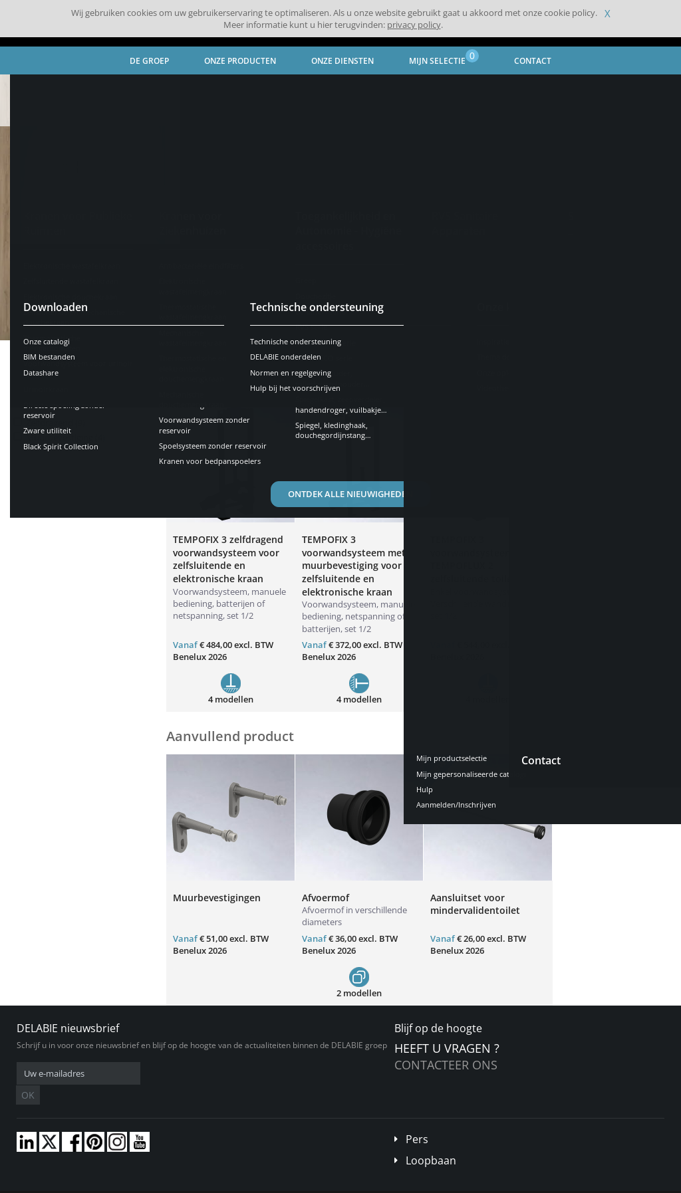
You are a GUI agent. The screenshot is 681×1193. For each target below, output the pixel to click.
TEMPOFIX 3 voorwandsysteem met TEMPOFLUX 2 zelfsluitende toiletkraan (486, 559)
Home (24, 86)
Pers (417, 1119)
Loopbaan (431, 1140)
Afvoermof (325, 897)
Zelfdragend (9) (55, 423)
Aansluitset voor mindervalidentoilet (475, 904)
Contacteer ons (445, 1065)
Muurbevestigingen (217, 897)
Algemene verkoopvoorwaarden (114, 1182)
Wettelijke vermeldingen (221, 1182)
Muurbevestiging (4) (65, 437)
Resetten (127, 380)
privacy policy (414, 25)
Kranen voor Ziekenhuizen (181, 86)
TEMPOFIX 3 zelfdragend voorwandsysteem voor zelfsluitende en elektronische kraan (228, 559)
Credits (287, 1182)
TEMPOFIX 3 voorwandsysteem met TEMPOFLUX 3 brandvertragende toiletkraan (611, 565)
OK (227, 1073)
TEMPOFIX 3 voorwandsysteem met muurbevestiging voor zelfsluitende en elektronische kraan (354, 565)
